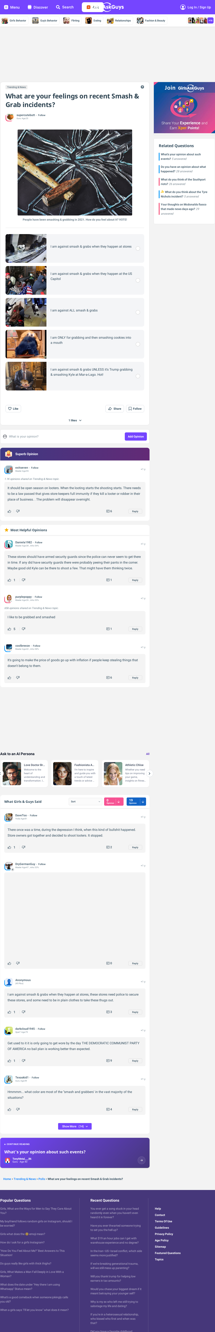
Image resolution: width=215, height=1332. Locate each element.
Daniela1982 (23, 542)
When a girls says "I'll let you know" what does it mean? (34, 1310)
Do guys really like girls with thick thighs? (25, 1263)
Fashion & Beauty (151, 20)
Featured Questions (168, 1253)
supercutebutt (26, 115)
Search (65, 7)
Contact (160, 1215)
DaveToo (21, 815)
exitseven (21, 467)
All (148, 754)
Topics (159, 1259)
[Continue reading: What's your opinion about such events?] (75, 1153)
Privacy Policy (164, 1234)
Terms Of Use (163, 1221)
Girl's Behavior (13, 20)
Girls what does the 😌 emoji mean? (22, 1234)
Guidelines (162, 1227)
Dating (93, 20)
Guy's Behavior (44, 20)
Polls (41, 1179)
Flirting (71, 20)
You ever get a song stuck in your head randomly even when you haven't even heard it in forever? (114, 1213)
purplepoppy (23, 596)
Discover (38, 7)
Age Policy (162, 1240)
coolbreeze (22, 645)
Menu (12, 7)
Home (7, 1179)
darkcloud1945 (25, 1028)
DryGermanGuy (25, 864)
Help (158, 1208)
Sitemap (160, 1246)
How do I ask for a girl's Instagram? (22, 1242)
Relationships (119, 20)
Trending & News (16, 87)
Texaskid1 (22, 1077)
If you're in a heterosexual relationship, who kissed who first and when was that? (114, 1319)
